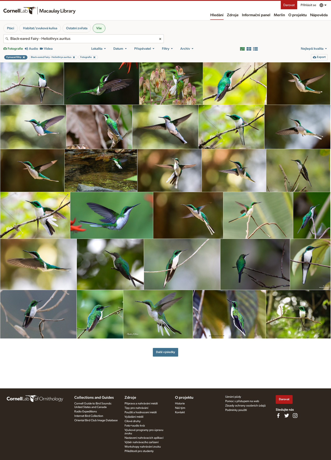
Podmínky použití (236, 410)
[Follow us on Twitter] (286, 415)
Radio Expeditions (85, 411)
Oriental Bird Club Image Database (96, 420)
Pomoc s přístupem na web (242, 401)
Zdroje (233, 15)
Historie (180, 403)
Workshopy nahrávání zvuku (143, 446)
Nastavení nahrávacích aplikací (144, 437)
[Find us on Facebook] (278, 415)
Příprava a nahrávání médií (141, 403)
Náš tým (180, 408)
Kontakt (180, 412)
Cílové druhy (133, 421)
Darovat (289, 5)
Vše (99, 28)
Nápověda (319, 15)
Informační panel (256, 15)
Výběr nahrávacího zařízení (142, 442)
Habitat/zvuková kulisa (40, 28)
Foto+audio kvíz (135, 425)
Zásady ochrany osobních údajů (245, 405)
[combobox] (83, 39)
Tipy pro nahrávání (136, 408)
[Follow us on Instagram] (295, 415)
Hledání (217, 15)
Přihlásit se (308, 5)
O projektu (297, 15)
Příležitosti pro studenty (139, 451)
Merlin (279, 15)
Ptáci (10, 28)
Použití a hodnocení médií (141, 412)
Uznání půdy (233, 396)
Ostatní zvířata (76, 28)
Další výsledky (165, 352)
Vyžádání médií (134, 416)
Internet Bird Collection (88, 416)
